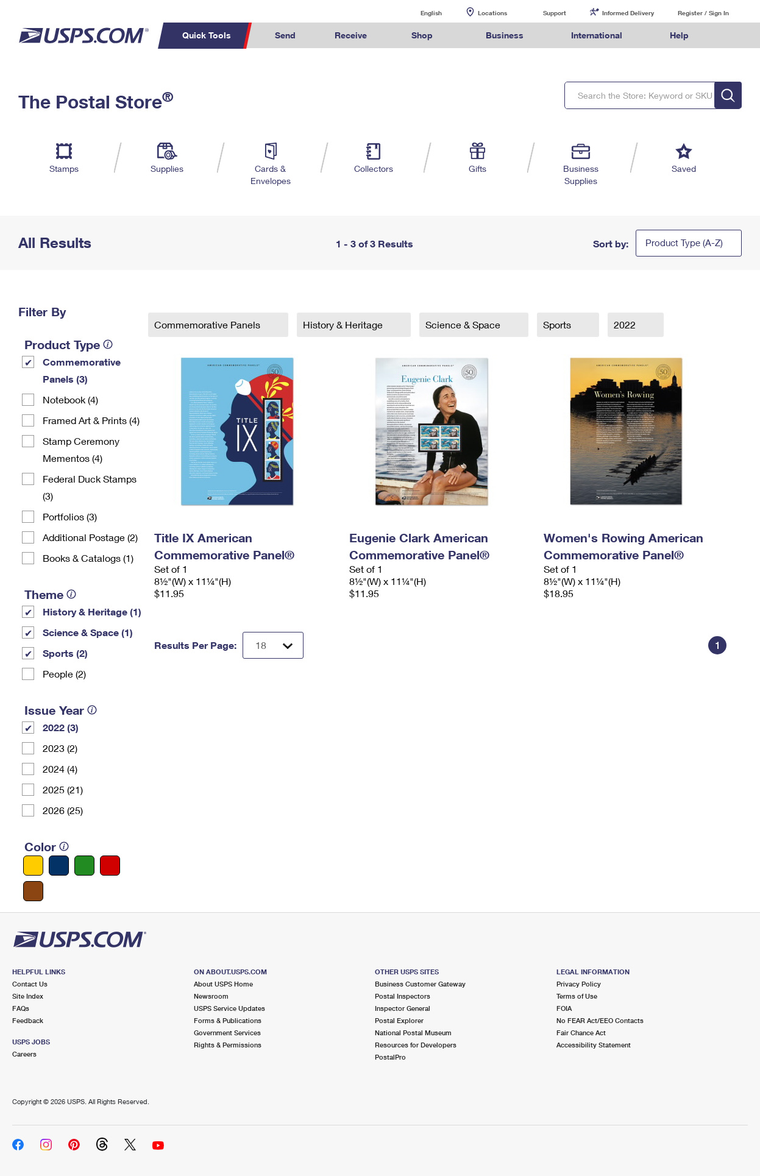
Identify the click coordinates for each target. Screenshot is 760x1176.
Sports (558, 324)
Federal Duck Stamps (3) (90, 487)
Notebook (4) (70, 399)
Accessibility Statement (593, 1045)
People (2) (64, 673)
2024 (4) (60, 768)
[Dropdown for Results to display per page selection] (273, 645)
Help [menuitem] (679, 35)
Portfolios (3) (70, 516)
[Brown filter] (33, 891)
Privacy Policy (578, 984)
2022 (626, 324)
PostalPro (390, 1057)
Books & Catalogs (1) (88, 558)
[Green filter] (84, 865)
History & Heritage (344, 324)
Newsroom (211, 996)
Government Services (227, 1032)
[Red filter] (110, 865)
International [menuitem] (596, 35)
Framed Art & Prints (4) (91, 420)
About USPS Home (223, 984)
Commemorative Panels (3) (82, 370)
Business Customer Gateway (420, 984)
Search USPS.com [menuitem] (731, 36)
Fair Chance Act (581, 1032)
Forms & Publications (227, 1020)
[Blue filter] (59, 865)
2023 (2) (60, 748)
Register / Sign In (703, 12)
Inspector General (402, 1008)
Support (554, 12)
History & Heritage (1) (92, 611)
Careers (24, 1054)
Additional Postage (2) (90, 537)
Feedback (27, 1020)
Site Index (27, 996)
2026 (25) (63, 810)
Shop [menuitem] (422, 35)
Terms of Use (576, 996)
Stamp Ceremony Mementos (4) (81, 449)
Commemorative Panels (208, 324)
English (419, 12)
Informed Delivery (628, 12)
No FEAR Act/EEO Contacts (600, 1020)
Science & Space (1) (88, 632)
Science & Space (464, 324)
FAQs (20, 1008)
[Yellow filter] (33, 865)
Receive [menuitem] (351, 35)
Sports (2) (65, 653)
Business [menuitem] (505, 35)
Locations (492, 12)
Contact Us (30, 984)
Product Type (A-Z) (684, 242)
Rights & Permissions (227, 1045)
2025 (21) (63, 789)
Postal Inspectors (402, 996)
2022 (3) (61, 727)
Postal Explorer (399, 1020)
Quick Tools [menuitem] (206, 35)
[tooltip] (108, 344)
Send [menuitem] (285, 35)
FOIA (564, 1008)
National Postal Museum (413, 1032)
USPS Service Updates (229, 1008)
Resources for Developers (415, 1045)
